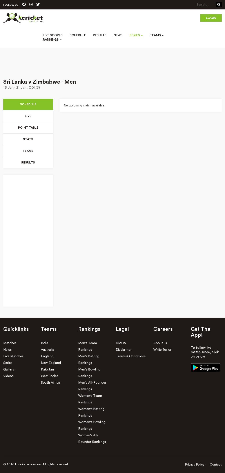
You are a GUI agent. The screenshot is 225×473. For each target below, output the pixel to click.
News (118, 35)
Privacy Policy (194, 464)
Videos (8, 376)
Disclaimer (124, 349)
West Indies (49, 376)
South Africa (50, 382)
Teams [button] (157, 35)
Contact (216, 464)
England (47, 356)
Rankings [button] (52, 39)
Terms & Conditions (131, 356)
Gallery (8, 369)
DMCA (121, 343)
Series (7, 363)
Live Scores (53, 35)
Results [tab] (28, 162)
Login (211, 18)
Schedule (78, 35)
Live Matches (13, 356)
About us (160, 343)
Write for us (162, 349)
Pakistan (47, 369)
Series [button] (136, 35)
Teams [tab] (28, 151)
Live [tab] (28, 116)
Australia (47, 349)
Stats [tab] (28, 139)
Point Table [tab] (28, 127)
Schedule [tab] (28, 104)
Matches (9, 343)
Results (100, 35)
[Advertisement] (112, 60)
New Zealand (51, 363)
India (44, 343)
